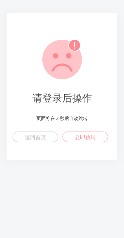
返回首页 (35, 137)
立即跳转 (85, 137)
